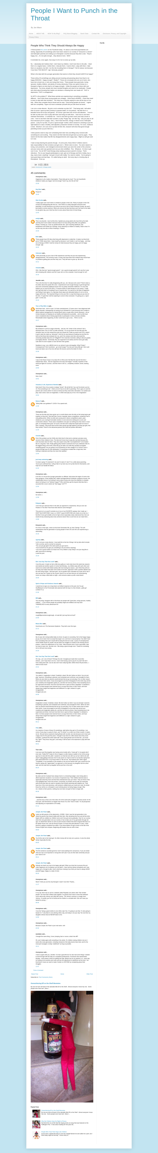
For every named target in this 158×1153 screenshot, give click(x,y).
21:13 (37, 607)
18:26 (37, 578)
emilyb (38, 218)
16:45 (37, 194)
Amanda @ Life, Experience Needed (47, 384)
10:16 (37, 274)
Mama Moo (39, 623)
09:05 (37, 842)
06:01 (37, 744)
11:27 (37, 884)
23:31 (37, 667)
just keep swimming (42, 459)
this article (44, 50)
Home (31, 33)
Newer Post (34, 974)
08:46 (37, 902)
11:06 (37, 406)
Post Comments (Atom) (45, 977)
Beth (37, 236)
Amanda (38, 267)
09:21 (37, 857)
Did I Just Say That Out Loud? (45, 561)
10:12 (37, 262)
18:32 (37, 247)
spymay (38, 539)
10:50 (37, 368)
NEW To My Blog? (54, 33)
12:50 (37, 486)
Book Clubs (84, 33)
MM (37, 598)
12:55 (37, 212)
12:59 (37, 497)
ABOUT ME (40, 33)
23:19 (37, 650)
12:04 (37, 453)
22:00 (37, 618)
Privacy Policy (34, 37)
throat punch (39, 167)
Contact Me (96, 33)
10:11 (37, 946)
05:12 (37, 722)
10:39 (37, 351)
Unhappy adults (47, 167)
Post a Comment (38, 970)
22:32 (37, 928)
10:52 (37, 395)
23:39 (37, 183)
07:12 (37, 806)
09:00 (37, 830)
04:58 (37, 694)
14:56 (37, 917)
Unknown (39, 253)
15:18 (37, 534)
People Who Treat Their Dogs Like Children (54, 1132)
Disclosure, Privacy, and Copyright (114, 33)
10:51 (37, 379)
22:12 (37, 628)
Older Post (89, 974)
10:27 (37, 320)
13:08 (37, 519)
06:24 (37, 767)
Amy (37, 728)
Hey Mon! (39, 189)
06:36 (37, 791)
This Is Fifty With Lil (42, 306)
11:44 (37, 430)
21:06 (37, 592)
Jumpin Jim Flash (41, 812)
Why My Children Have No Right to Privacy (53, 1121)
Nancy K (38, 401)
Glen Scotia (39, 200)
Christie (38, 435)
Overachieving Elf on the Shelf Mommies (45, 983)
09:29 (37, 873)
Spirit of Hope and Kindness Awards (47, 583)
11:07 (37, 966)
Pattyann (38, 503)
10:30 (37, 231)
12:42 (37, 468)
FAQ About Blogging (70, 33)
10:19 (37, 300)
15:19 (37, 555)
